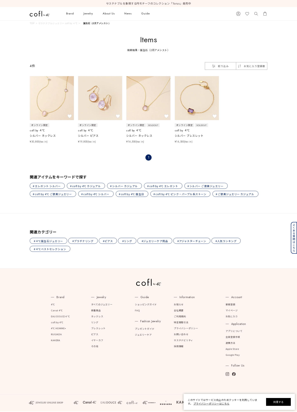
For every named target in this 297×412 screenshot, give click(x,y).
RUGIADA (56, 335)
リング (94, 323)
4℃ (53, 305)
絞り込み (220, 66)
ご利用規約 (180, 317)
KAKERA (55, 341)
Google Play (233, 355)
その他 (94, 347)
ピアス (94, 335)
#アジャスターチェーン (193, 241)
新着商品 (96, 311)
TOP (32, 23)
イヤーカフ (97, 341)
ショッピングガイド (146, 305)
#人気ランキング (227, 241)
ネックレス (97, 317)
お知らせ (179, 305)
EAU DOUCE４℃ (60, 317)
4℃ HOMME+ (58, 329)
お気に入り (232, 317)
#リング (128, 241)
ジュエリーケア (143, 335)
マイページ (232, 311)
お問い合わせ (181, 335)
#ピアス (109, 241)
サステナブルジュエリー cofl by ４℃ (58, 23)
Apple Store (232, 349)
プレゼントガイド (144, 329)
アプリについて (234, 331)
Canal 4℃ (56, 311)
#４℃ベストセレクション (50, 250)
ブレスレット (98, 329)
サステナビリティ (183, 341)
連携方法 (230, 343)
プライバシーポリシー (186, 329)
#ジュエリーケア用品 (156, 241)
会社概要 (179, 311)
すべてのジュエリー (102, 305)
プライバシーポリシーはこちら (211, 403)
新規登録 (230, 305)
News (128, 13)
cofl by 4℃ (57, 323)
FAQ (137, 311)
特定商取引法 (181, 323)
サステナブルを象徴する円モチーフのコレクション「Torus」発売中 (148, 3)
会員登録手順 (233, 337)
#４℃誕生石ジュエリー (48, 241)
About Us (109, 13)
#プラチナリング (83, 241)
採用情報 (179, 347)
